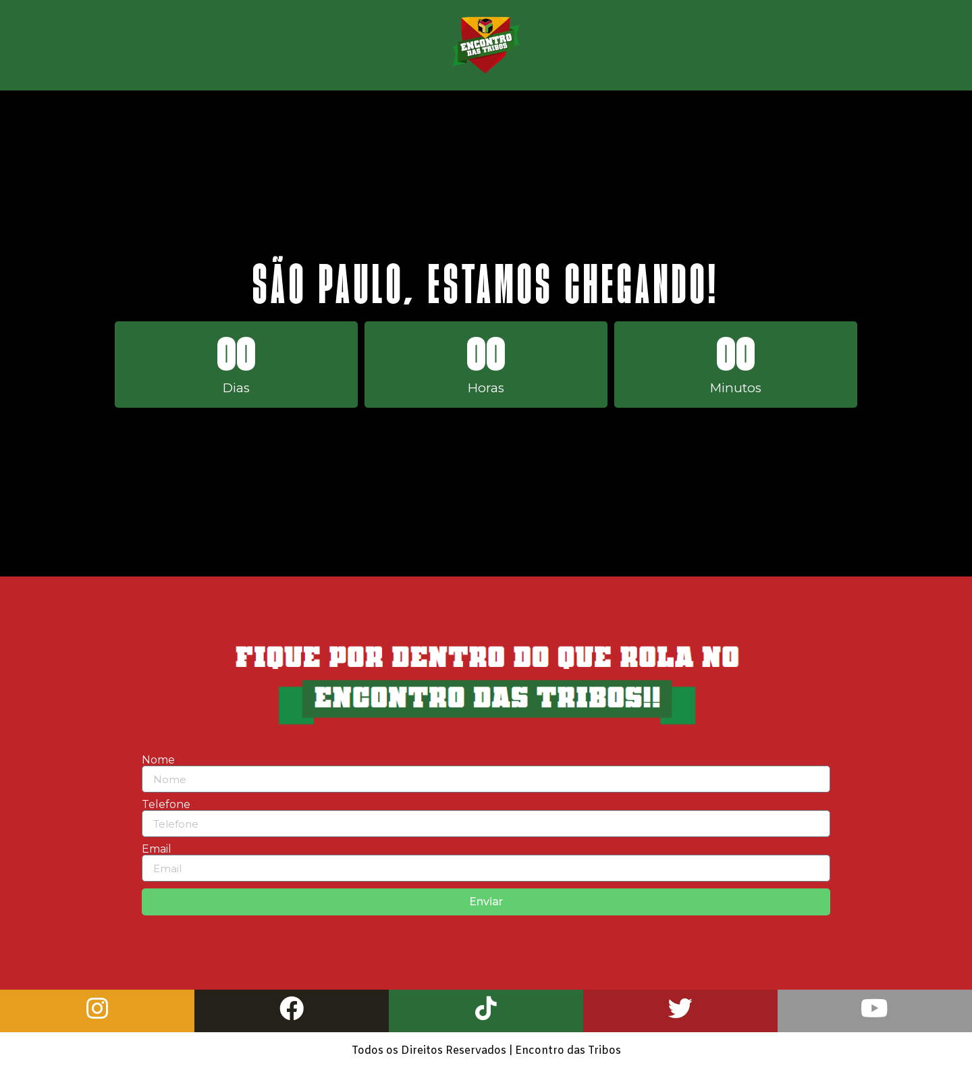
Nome (158, 760)
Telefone (166, 804)
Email (156, 849)
